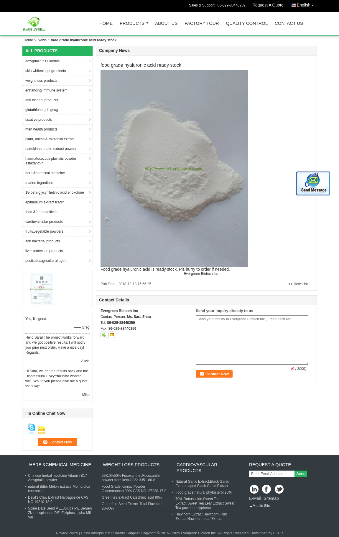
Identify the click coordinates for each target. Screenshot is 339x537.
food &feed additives (41, 212)
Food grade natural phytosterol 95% (203, 492)
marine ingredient (39, 183)
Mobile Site (259, 506)
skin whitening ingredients (45, 71)
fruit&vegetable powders (44, 231)
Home (106, 23)
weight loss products (41, 81)
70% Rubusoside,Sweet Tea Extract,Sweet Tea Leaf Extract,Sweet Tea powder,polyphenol (205, 503)
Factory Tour (202, 23)
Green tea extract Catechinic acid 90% (132, 497)
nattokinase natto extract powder (50, 149)
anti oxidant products (41, 100)
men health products (41, 129)
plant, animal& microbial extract (50, 139)
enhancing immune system (46, 90)
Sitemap (271, 498)
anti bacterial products (42, 241)
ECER (278, 533)
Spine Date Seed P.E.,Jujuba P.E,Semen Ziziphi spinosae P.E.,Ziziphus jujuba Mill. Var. (60, 512)
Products (132, 23)
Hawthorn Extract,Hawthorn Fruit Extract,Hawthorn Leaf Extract (201, 516)
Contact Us (289, 23)
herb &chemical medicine (45, 173)
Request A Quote (268, 5)
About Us (166, 23)
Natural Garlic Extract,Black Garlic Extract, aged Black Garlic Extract (202, 483)
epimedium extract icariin (45, 202)
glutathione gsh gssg (41, 110)
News (42, 40)
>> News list (298, 284)
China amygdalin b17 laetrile (103, 533)
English (307, 4)
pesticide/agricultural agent (46, 261)
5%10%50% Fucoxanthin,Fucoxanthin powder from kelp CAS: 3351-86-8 (132, 478)
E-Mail (255, 498)
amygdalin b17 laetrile (42, 61)
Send (300, 473)
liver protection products (44, 251)
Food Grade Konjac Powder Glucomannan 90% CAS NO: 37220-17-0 (134, 488)
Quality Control (247, 23)
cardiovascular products (44, 222)
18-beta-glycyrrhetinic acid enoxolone (54, 192)
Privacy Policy (67, 533)
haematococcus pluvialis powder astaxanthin (50, 160)
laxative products (38, 119)
